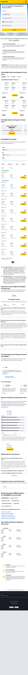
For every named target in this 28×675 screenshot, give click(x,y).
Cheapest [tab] (3, 76)
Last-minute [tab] (13, 76)
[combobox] (5, 11)
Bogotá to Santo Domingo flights (7, 513)
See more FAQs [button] (14, 475)
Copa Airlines (9, 411)
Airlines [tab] (14, 304)
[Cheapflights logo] (4, 1)
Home (6, 589)
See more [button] (4, 373)
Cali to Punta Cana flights (6, 511)
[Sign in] (23, 2)
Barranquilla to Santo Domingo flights (8, 516)
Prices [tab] (5, 304)
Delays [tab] (23, 304)
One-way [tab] (19, 76)
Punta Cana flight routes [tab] (6, 506)
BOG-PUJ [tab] (14, 295)
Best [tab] (8, 76)
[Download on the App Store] (16, 607)
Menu (26, 2)
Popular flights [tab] (16, 503)
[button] (14, 14)
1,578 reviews (9, 414)
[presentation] (11, 7)
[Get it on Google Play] (11, 607)
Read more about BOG (9, 376)
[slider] (26, 160)
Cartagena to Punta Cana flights (7, 515)
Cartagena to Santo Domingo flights (8, 518)
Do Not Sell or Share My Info (14, 601)
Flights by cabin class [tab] (6, 500)
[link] (11, 133)
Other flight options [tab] (15, 500)
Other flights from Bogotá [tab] (6, 503)
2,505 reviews (9, 447)
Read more (4, 393)
